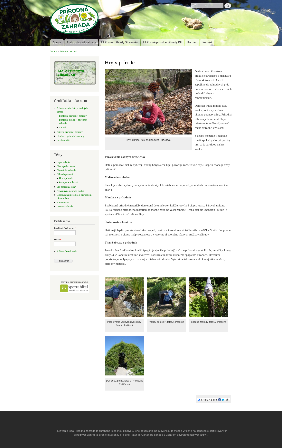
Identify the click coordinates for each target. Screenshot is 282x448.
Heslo (57, 239)
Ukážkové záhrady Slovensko (119, 42)
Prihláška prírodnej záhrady (73, 115)
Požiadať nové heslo (67, 251)
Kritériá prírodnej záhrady (70, 132)
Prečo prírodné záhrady (81, 42)
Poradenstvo (63, 202)
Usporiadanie (63, 162)
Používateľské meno (65, 228)
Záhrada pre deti (68, 51)
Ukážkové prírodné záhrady (70, 136)
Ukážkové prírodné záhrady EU (162, 42)
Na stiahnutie (63, 140)
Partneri (192, 42)
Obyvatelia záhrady (66, 170)
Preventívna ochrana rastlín (70, 191)
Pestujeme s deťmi (68, 182)
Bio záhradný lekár (66, 186)
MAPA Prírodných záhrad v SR (71, 73)
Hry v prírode (66, 178)
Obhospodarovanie (66, 166)
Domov (56, 42)
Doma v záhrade (65, 206)
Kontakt (207, 42)
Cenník (62, 127)
